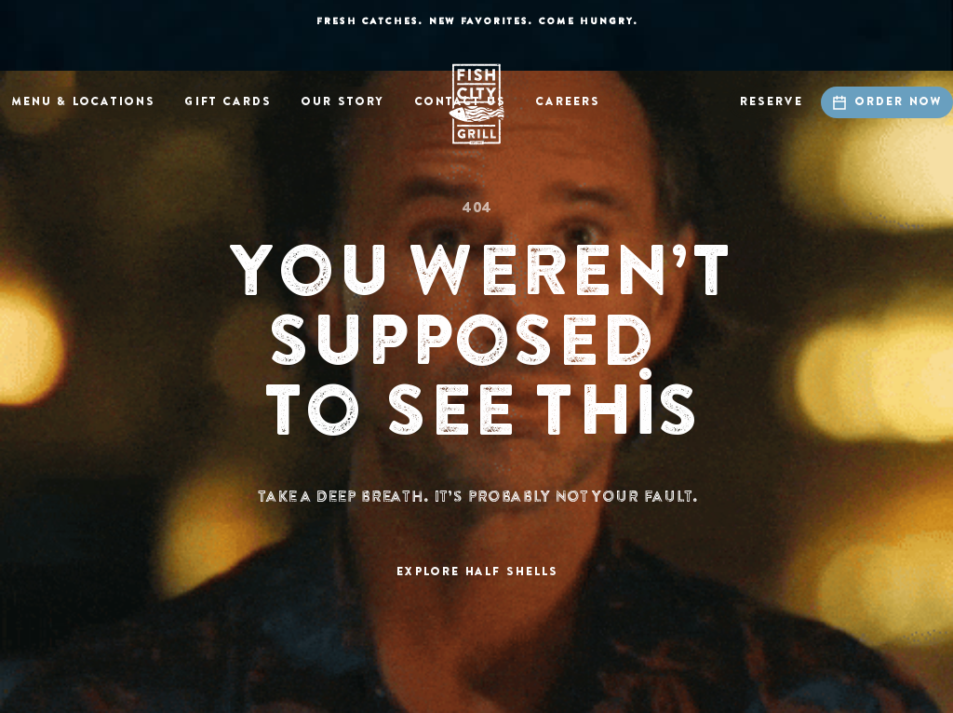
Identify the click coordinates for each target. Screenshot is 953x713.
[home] (476, 104)
